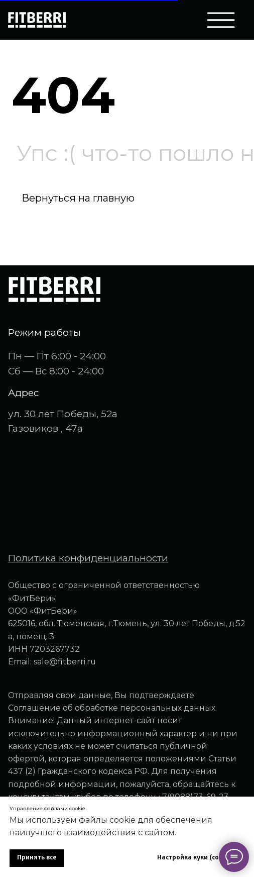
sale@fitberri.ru (65, 661)
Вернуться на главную (78, 198)
